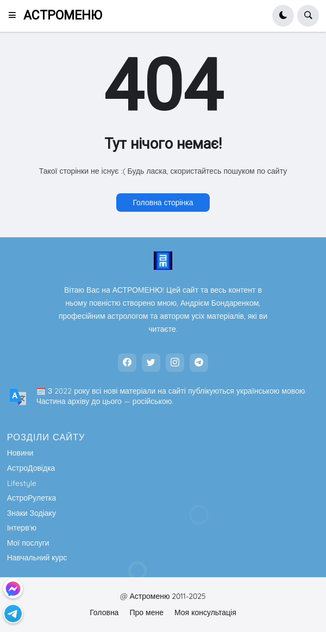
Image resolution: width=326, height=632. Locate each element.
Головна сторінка (163, 202)
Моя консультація (205, 612)
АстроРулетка (31, 498)
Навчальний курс (37, 558)
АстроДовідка (31, 468)
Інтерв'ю (21, 528)
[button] (15, 16)
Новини (20, 453)
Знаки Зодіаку (31, 513)
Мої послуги (28, 543)
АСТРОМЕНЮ (62, 15)
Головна (104, 612)
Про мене (146, 612)
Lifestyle (21, 483)
